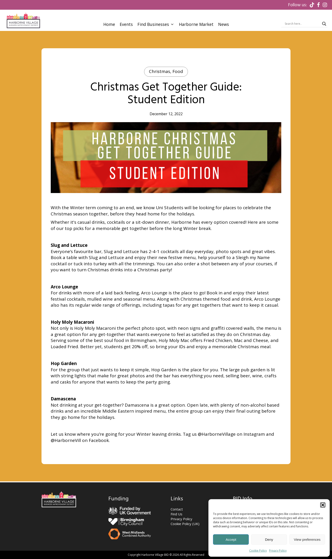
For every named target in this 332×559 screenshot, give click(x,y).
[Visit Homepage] (23, 20)
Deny (269, 539)
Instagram (254, 434)
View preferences (307, 539)
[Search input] (302, 24)
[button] (322, 505)
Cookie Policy (258, 551)
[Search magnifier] (324, 24)
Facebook (99, 440)
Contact (177, 509)
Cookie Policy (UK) (185, 523)
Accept (231, 539)
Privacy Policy (278, 551)
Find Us (176, 514)
